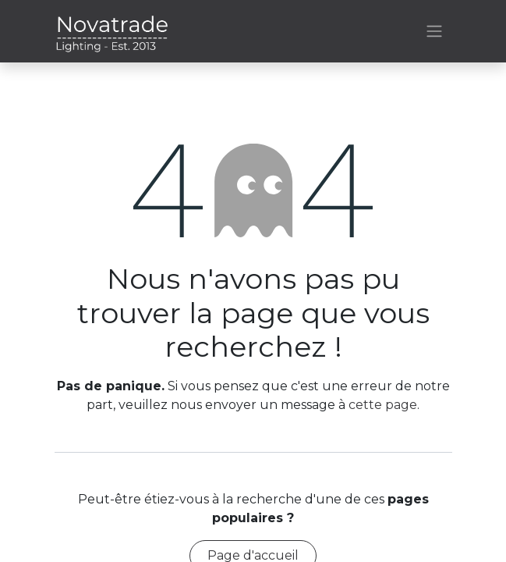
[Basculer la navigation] (434, 31)
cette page (383, 404)
